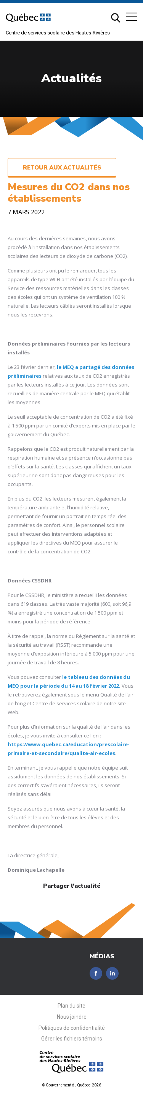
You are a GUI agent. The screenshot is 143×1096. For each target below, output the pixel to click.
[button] (131, 17)
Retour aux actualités (62, 167)
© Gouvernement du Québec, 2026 (71, 1085)
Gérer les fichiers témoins (71, 1039)
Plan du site (71, 1006)
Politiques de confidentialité (72, 1028)
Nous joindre (72, 1017)
